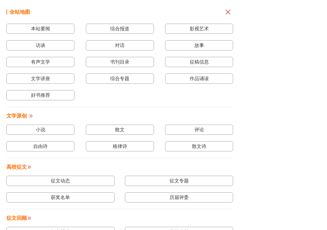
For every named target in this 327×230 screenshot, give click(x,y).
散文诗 (199, 146)
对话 (120, 45)
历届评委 (179, 197)
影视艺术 (199, 28)
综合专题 (119, 78)
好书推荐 (40, 95)
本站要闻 (40, 28)
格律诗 (120, 146)
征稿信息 (199, 62)
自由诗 (40, 146)
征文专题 (179, 180)
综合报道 (119, 28)
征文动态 (60, 180)
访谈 (40, 45)
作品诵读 (199, 78)
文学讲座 (40, 78)
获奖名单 (60, 197)
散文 (120, 129)
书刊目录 (119, 62)
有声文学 (40, 62)
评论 (199, 129)
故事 (199, 45)
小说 (40, 129)
